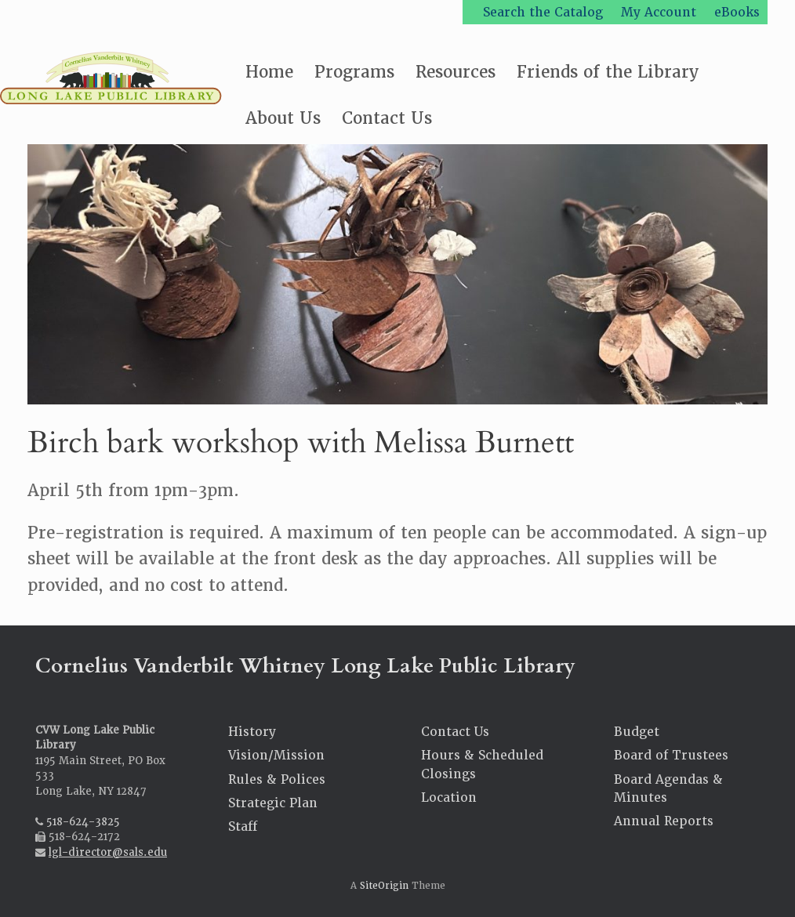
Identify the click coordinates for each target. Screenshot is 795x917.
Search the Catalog (543, 12)
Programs (354, 71)
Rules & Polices (276, 779)
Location (449, 797)
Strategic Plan (273, 803)
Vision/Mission (276, 755)
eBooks (737, 12)
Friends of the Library (608, 71)
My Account (658, 12)
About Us (283, 118)
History (252, 731)
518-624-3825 (83, 821)
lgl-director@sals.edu (108, 852)
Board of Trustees (671, 755)
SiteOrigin (384, 885)
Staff (242, 826)
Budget (636, 731)
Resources (456, 71)
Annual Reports (663, 821)
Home (269, 71)
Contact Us (387, 118)
